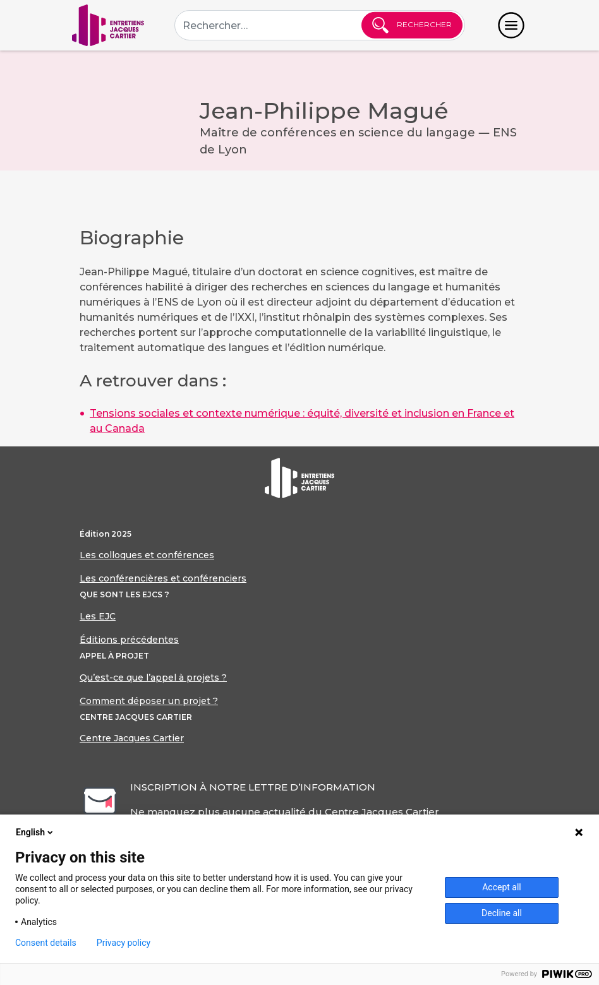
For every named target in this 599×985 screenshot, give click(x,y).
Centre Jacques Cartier (132, 738)
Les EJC (98, 616)
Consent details (45, 943)
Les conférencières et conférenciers (163, 578)
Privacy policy (123, 943)
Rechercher (412, 25)
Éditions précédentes (129, 639)
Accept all (501, 887)
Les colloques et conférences (147, 555)
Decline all (501, 913)
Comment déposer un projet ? (149, 701)
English (35, 832)
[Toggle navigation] (511, 25)
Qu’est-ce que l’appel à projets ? (153, 677)
